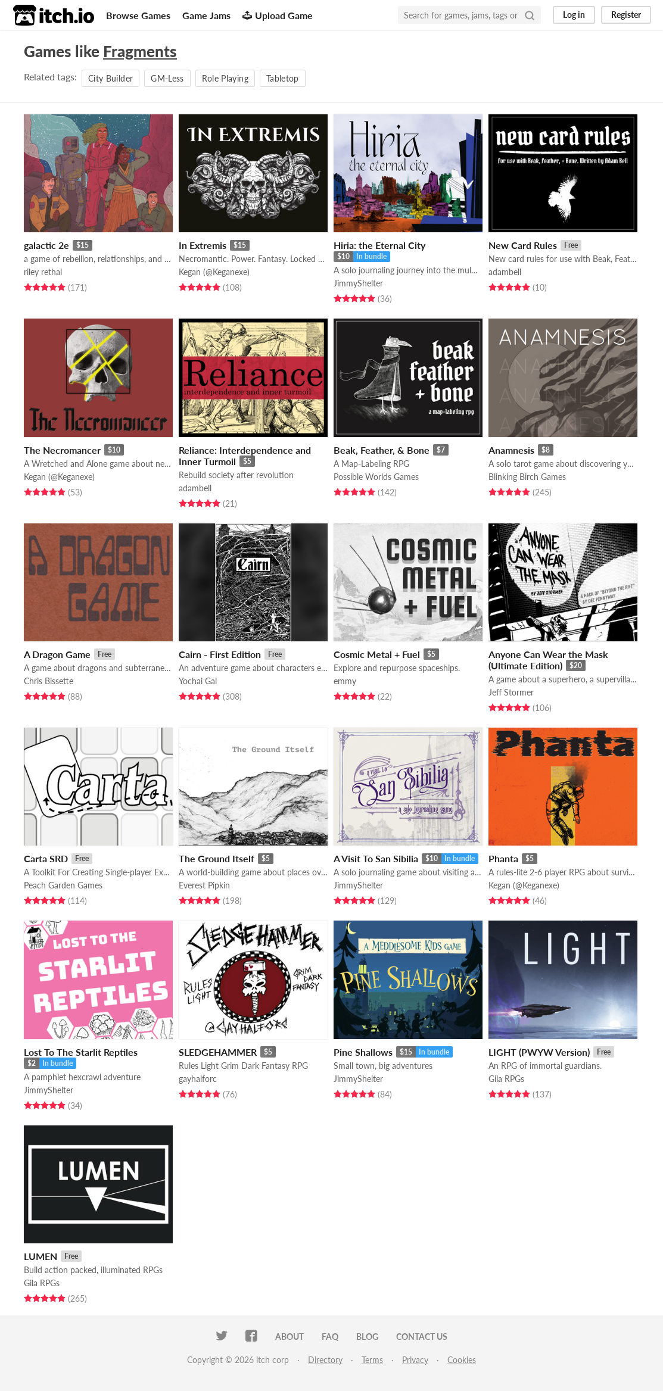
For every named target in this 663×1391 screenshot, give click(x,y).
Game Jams (206, 15)
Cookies (461, 1360)
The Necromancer (62, 450)
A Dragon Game (57, 654)
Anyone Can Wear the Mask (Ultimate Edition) (548, 659)
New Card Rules (522, 245)
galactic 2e (46, 245)
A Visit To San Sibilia (376, 858)
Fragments (140, 51)
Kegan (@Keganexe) (214, 272)
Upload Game (277, 15)
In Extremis (202, 245)
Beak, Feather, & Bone (381, 450)
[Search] (529, 15)
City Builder (110, 78)
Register (626, 15)
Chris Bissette (48, 681)
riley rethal (43, 272)
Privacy (415, 1360)
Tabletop (282, 78)
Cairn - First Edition (220, 654)
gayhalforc (198, 1079)
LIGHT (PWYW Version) (539, 1052)
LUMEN (40, 1256)
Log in (574, 15)
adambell (504, 272)
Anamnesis (511, 450)
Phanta (503, 858)
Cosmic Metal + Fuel (377, 654)
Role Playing (225, 78)
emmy (345, 681)
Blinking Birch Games (527, 477)
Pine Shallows (363, 1052)
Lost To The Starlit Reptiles (81, 1052)
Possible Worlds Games (376, 477)
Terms (372, 1360)
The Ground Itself (216, 858)
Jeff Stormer (511, 692)
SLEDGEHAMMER (218, 1052)
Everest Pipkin (204, 885)
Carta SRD (46, 858)
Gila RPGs (506, 1079)
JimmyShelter (358, 283)
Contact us (421, 1336)
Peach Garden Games (63, 885)
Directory (325, 1360)
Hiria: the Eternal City (379, 245)
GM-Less (167, 78)
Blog (367, 1336)
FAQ (330, 1336)
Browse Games (138, 15)
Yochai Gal (198, 681)
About (289, 1336)
